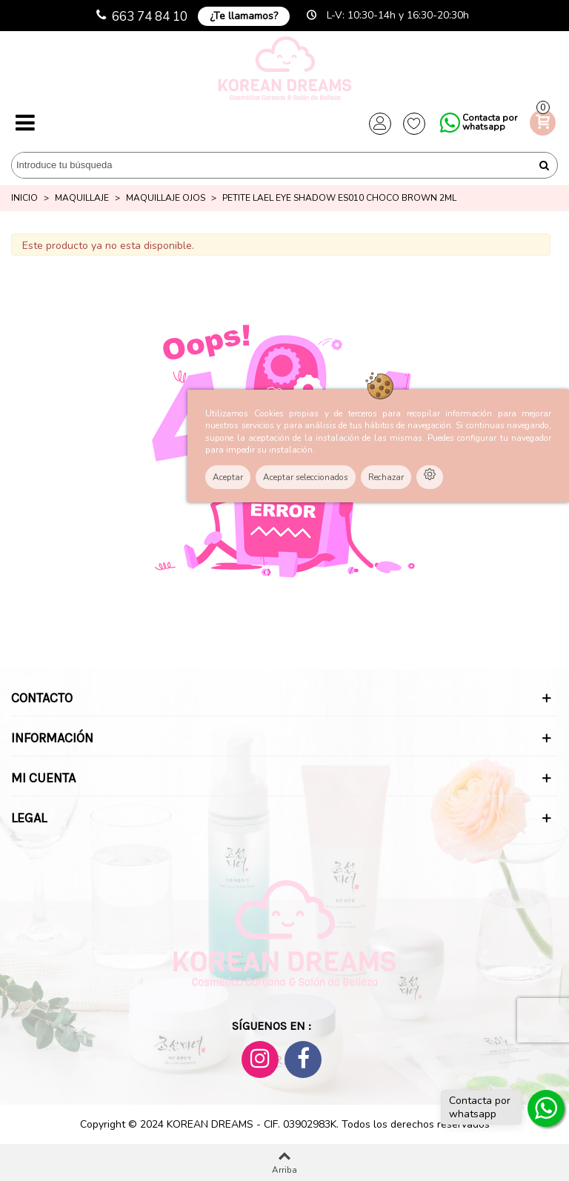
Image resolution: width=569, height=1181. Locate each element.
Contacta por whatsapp (489, 122)
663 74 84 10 (149, 16)
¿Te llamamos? (244, 16)
